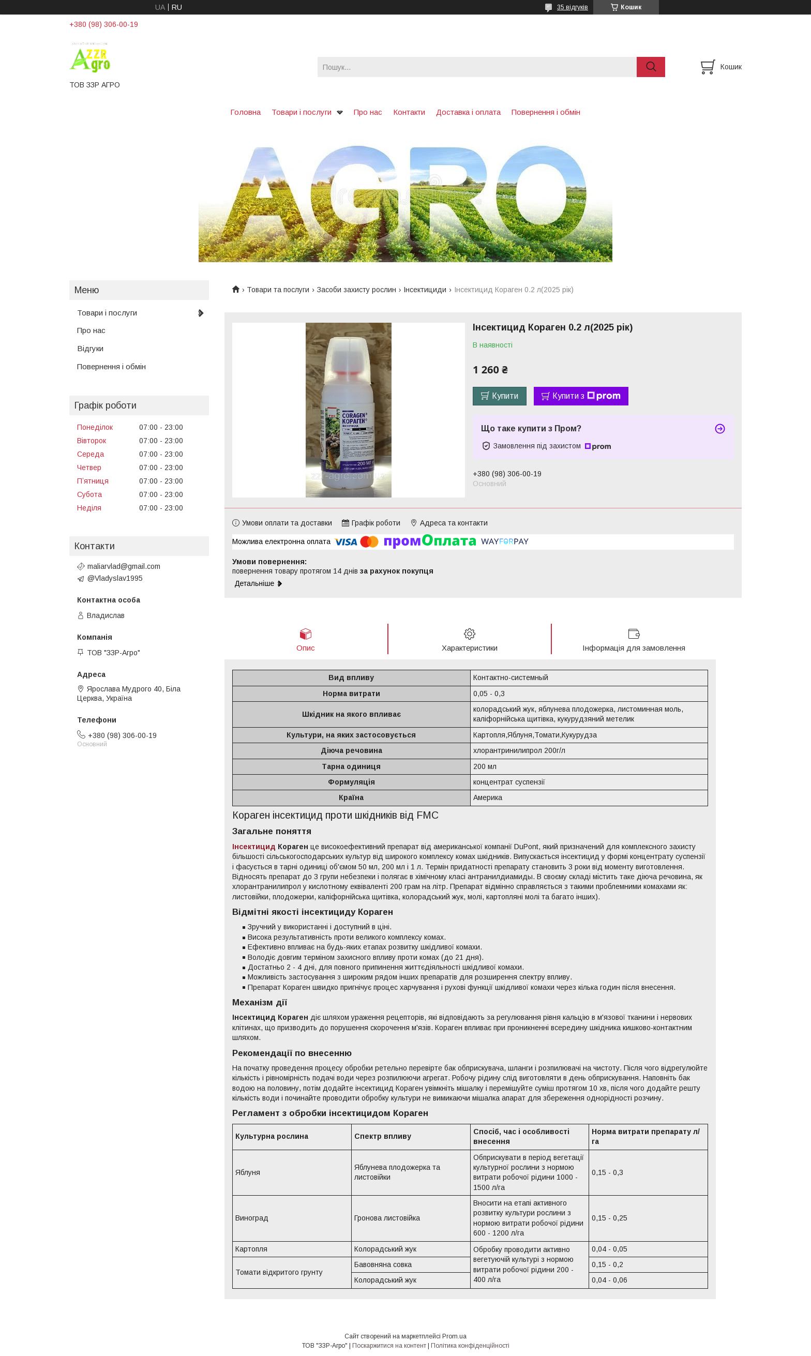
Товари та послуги (278, 289)
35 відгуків (572, 7)
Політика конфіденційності (470, 1346)
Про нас (368, 112)
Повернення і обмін (546, 112)
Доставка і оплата (468, 112)
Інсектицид (254, 847)
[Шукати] (651, 67)
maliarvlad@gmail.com (123, 566)
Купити (505, 395)
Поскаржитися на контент (389, 1346)
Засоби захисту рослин (356, 289)
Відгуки (90, 348)
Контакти (409, 112)
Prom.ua (454, 1336)
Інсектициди (424, 289)
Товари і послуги (302, 112)
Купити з (586, 396)
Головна (245, 112)
